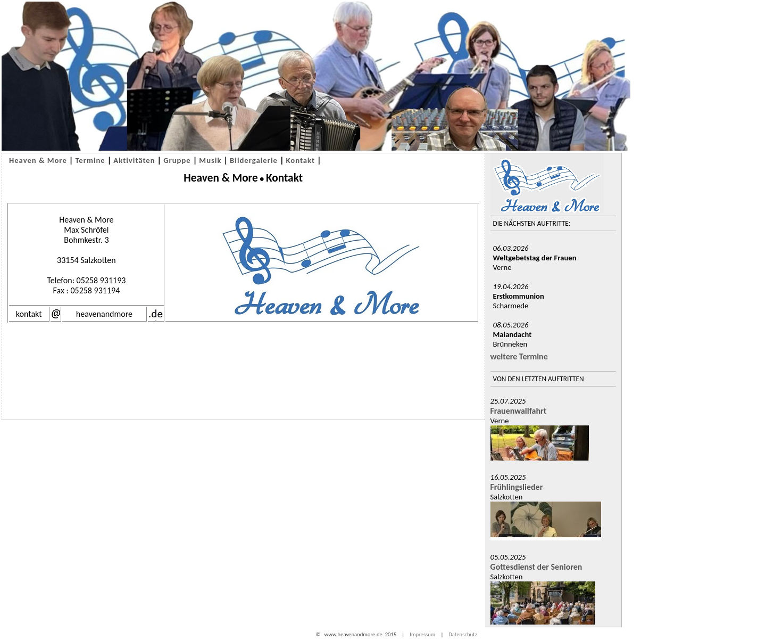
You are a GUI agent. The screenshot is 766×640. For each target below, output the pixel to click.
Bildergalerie (254, 160)
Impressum (422, 634)
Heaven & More (38, 160)
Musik (210, 160)
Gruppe (177, 160)
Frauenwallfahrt (518, 411)
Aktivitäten (134, 160)
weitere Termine (519, 356)
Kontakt (300, 160)
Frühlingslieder (516, 487)
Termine (90, 160)
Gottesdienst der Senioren (536, 567)
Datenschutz (462, 634)
